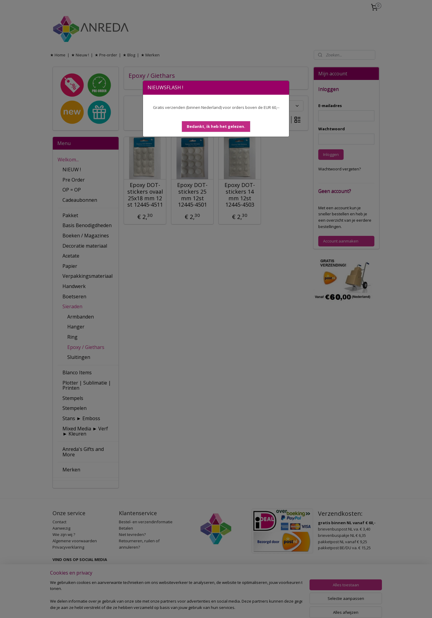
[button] (216, 126)
